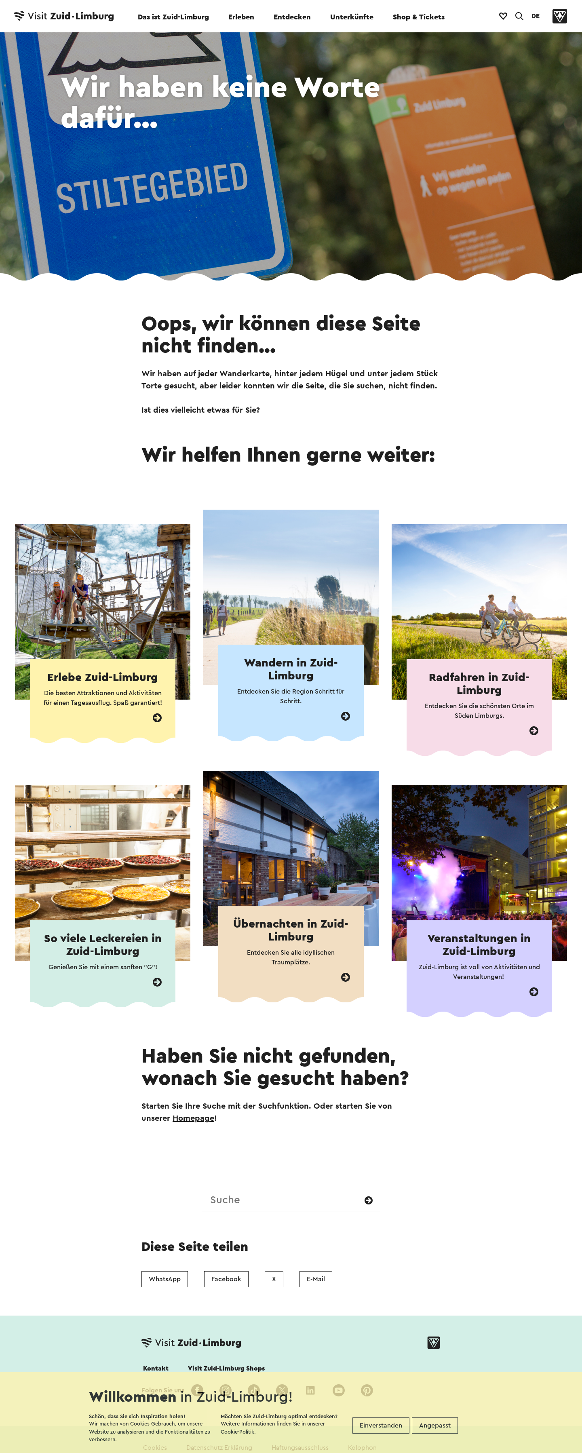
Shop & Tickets (419, 17)
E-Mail (316, 1279)
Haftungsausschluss (300, 1448)
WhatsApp (165, 1279)
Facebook (226, 1279)
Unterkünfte (351, 17)
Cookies (155, 1448)
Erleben (241, 17)
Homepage (193, 1118)
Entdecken (292, 17)
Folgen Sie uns (162, 1390)
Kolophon (362, 1448)
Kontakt (156, 1368)
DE (535, 16)
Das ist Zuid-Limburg (173, 17)
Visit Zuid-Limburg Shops (226, 1368)
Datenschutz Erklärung (219, 1448)
